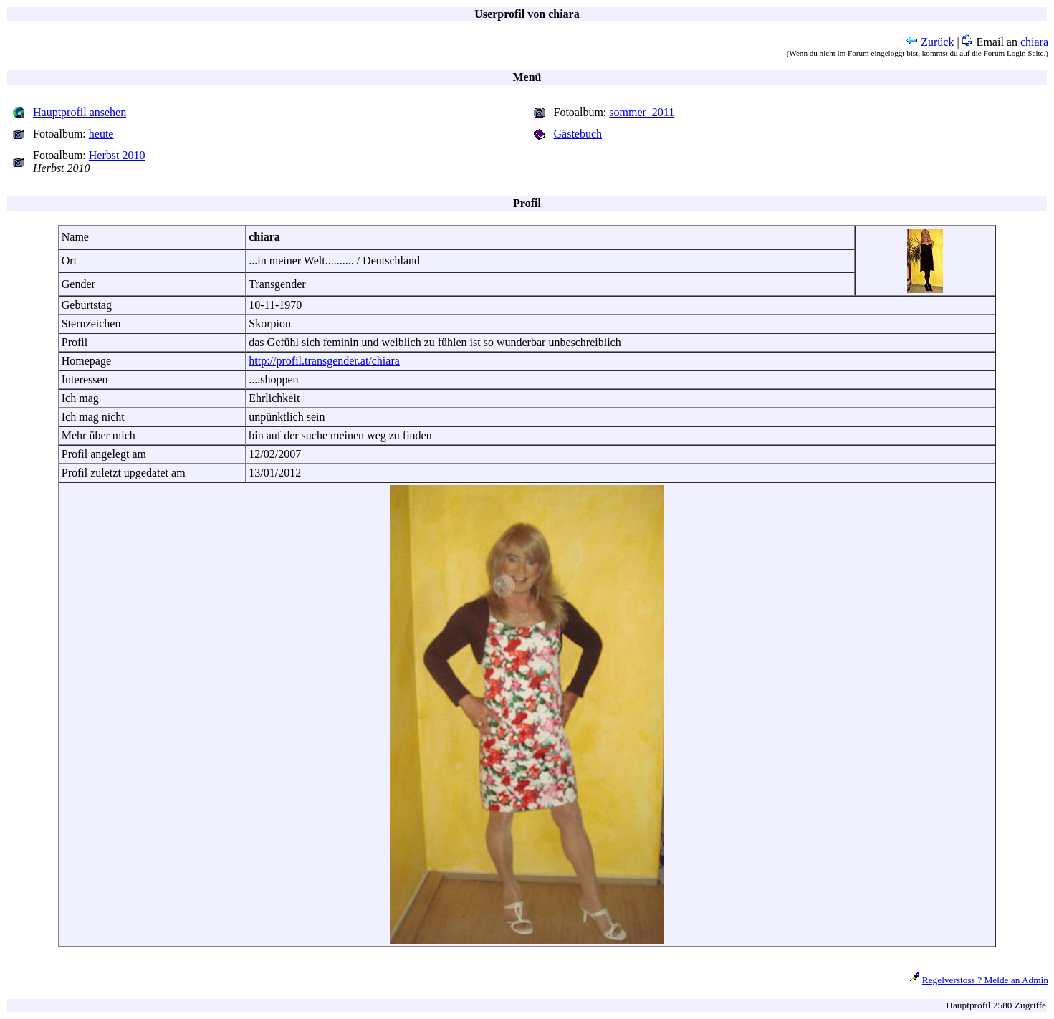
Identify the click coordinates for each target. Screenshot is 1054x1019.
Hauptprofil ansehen (79, 112)
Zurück (930, 42)
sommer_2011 (641, 112)
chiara (1034, 42)
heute (101, 134)
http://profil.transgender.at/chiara (324, 361)
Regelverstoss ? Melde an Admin (985, 980)
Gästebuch (578, 134)
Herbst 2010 (117, 155)
